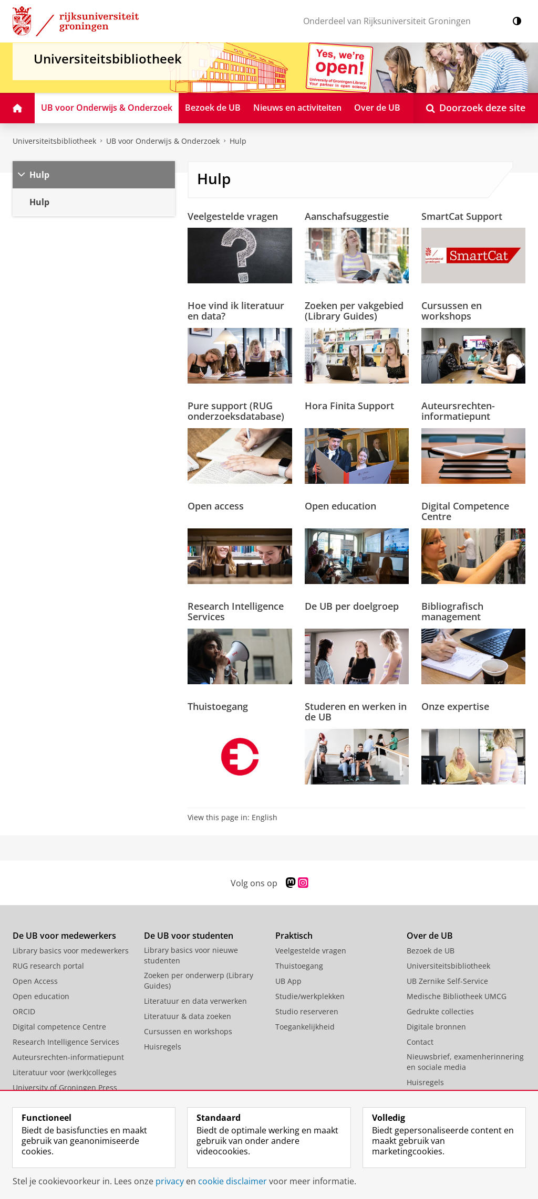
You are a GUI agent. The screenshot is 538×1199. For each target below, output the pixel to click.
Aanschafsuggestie (347, 216)
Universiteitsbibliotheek (54, 141)
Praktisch (294, 935)
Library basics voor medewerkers (71, 951)
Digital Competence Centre (465, 511)
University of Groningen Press (65, 1087)
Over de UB (430, 935)
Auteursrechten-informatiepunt (458, 410)
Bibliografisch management (452, 611)
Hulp (238, 141)
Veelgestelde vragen (233, 216)
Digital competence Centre (59, 1027)
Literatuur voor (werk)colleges (65, 1072)
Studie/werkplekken (310, 996)
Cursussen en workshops (451, 310)
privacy (170, 1181)
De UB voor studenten (188, 935)
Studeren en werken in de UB (356, 711)
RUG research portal (48, 966)
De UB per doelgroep (352, 606)
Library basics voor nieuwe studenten (191, 955)
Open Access (35, 981)
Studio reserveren (306, 1011)
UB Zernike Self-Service (447, 981)
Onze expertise (455, 706)
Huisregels (162, 1047)
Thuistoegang (218, 706)
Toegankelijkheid (305, 1027)
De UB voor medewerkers (64, 935)
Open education (340, 506)
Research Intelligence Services (236, 611)
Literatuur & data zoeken (187, 1016)
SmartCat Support (461, 216)
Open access (216, 506)
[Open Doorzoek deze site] (475, 108)
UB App (288, 981)
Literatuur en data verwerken (195, 1001)
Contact (420, 1042)
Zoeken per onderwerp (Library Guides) (198, 980)
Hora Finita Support (349, 405)
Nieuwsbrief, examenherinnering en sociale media (465, 1062)
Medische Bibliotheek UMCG (456, 996)
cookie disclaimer (232, 1181)
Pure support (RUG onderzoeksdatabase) (236, 410)
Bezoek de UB (430, 951)
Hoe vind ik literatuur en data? (236, 310)
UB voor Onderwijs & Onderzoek (163, 141)
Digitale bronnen (436, 1027)
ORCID (24, 1011)
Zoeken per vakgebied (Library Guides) (354, 310)
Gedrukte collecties (440, 1011)
